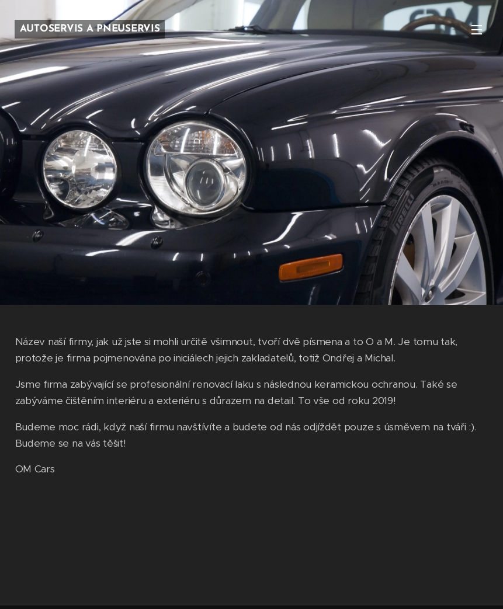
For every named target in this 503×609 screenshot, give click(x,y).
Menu (476, 29)
